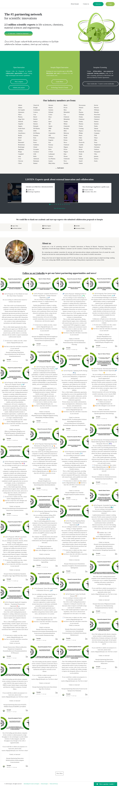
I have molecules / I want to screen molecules (100, 84)
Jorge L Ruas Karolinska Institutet (16, 227)
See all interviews (59, 208)
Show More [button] (59, 773)
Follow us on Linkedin (34, 273)
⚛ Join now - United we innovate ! (18, 33)
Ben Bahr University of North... (79, 227)
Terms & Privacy (54, 783)
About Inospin (75, 4)
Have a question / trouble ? (105, 784)
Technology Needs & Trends (59, 87)
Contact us (86, 4)
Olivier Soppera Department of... (46, 227)
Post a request (19, 81)
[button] (15, 319)
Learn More (59, 81)
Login (110, 4)
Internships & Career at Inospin (31, 783)
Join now (98, 4)
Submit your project (19, 87)
